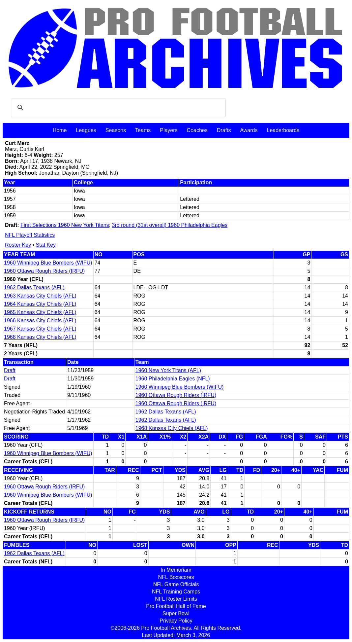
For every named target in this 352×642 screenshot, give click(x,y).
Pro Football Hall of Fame (176, 606)
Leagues (86, 130)
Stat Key (46, 245)
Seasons (115, 130)
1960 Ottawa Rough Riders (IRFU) (44, 271)
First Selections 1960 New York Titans (64, 225)
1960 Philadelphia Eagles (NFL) (172, 378)
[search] (117, 108)
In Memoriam (176, 570)
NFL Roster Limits (176, 599)
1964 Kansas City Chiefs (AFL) (40, 304)
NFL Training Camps (176, 591)
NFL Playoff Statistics (30, 235)
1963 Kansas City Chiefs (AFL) (40, 296)
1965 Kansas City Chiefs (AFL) (40, 312)
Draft (9, 370)
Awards (248, 130)
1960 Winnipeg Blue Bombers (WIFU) (48, 263)
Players (168, 130)
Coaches (197, 130)
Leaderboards (283, 130)
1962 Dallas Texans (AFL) (34, 287)
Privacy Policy (176, 621)
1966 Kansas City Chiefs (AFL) (40, 320)
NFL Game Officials (176, 584)
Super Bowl (176, 613)
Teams (143, 130)
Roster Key (18, 245)
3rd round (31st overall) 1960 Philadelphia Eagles (169, 225)
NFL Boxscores (176, 577)
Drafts (224, 130)
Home (60, 130)
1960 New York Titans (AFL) (168, 370)
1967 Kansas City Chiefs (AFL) (40, 329)
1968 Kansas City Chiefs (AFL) (40, 337)
